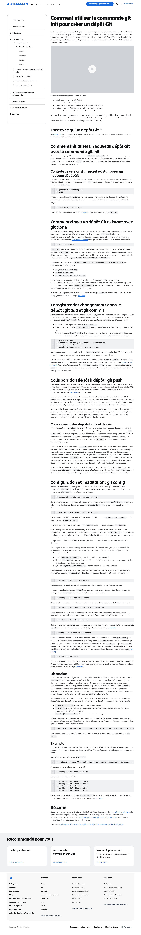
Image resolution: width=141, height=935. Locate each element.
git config (112, 627)
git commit (91, 818)
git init (85, 212)
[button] (60, 3)
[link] (128, 4)
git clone (81, 295)
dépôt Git (57, 134)
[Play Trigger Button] (92, 69)
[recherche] (117, 3)
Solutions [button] (49, 4)
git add (125, 362)
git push (100, 818)
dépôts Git (74, 392)
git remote (111, 818)
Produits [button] (35, 4)
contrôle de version (80, 240)
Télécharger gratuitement (100, 4)
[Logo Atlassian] (17, 4)
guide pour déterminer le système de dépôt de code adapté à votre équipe (91, 825)
